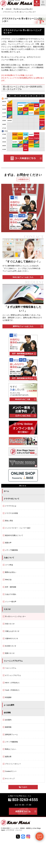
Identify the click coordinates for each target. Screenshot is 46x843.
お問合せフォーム (23, 811)
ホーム (6, 491)
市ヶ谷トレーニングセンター (15, 616)
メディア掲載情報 (11, 550)
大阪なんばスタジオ (12, 631)
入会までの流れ (10, 594)
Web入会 (8, 579)
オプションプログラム (13, 675)
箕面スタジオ (10, 653)
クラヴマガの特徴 (11, 513)
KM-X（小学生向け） (12, 683)
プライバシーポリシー (13, 764)
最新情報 (8, 727)
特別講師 (8, 697)
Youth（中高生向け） (12, 690)
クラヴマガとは (10, 506)
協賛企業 (8, 756)
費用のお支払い (10, 572)
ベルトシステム (10, 668)
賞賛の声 (8, 543)
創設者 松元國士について (14, 535)
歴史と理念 (9, 521)
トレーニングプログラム (13, 661)
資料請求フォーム (11, 734)
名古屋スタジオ (10, 646)
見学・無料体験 (10, 587)
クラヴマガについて (11, 499)
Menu (43, 3)
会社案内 (8, 720)
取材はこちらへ (10, 749)
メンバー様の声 (10, 602)
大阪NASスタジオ (11, 638)
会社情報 (7, 713)
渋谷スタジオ (10, 624)
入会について (9, 558)
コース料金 (9, 565)
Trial (37, 3)
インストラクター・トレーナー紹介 (18, 528)
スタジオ (7, 609)
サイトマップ (10, 779)
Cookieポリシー (11, 771)
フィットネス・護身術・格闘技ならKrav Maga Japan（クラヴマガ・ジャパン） (21, 829)
